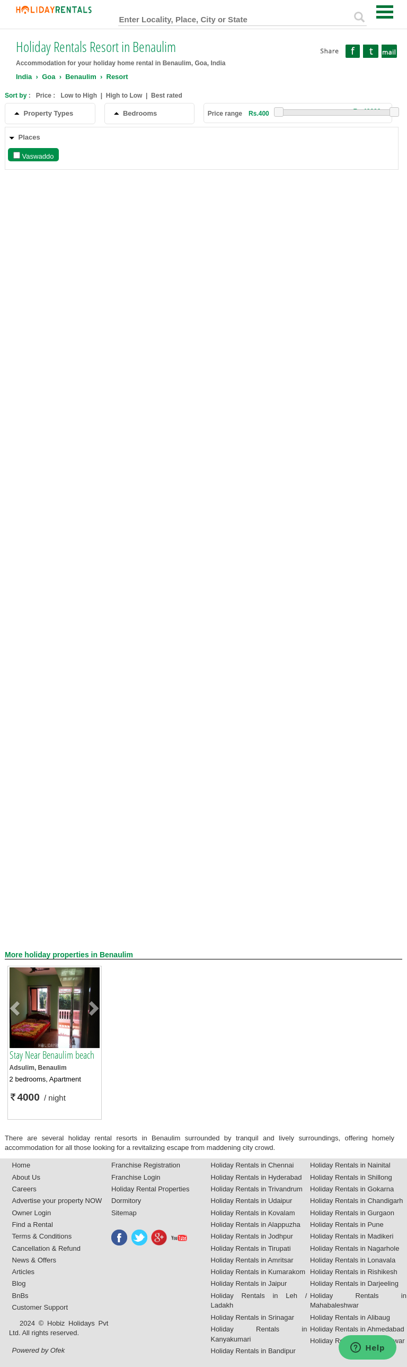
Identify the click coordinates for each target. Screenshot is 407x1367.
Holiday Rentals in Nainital (350, 1165)
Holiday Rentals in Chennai (252, 1165)
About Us (26, 1177)
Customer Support (40, 1307)
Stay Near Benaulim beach (52, 1055)
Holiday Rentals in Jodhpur (252, 1236)
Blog (19, 1283)
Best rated (166, 95)
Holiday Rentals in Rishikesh (353, 1272)
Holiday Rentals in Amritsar (252, 1260)
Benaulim (80, 77)
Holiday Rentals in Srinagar (253, 1317)
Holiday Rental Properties (150, 1189)
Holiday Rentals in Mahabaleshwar (358, 1301)
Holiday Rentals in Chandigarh (356, 1201)
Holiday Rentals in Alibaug (350, 1317)
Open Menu (384, 12)
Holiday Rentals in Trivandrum (257, 1189)
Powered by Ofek (38, 1350)
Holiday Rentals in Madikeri (352, 1236)
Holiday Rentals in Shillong (351, 1177)
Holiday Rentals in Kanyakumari (259, 1334)
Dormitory (126, 1201)
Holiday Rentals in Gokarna (352, 1189)
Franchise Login (136, 1177)
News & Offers (34, 1260)
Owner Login (31, 1213)
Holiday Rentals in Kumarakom (258, 1272)
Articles (23, 1272)
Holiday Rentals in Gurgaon (352, 1213)
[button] (16, 1007)
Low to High (78, 95)
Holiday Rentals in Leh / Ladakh (259, 1301)
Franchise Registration (145, 1165)
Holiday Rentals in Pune (347, 1224)
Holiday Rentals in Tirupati (251, 1248)
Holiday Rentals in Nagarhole (354, 1248)
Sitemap (124, 1213)
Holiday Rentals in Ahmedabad (357, 1329)
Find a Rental (32, 1224)
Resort (117, 77)
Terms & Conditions (42, 1236)
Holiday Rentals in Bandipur (253, 1351)
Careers (24, 1189)
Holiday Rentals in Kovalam (253, 1213)
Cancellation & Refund (46, 1248)
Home (21, 1165)
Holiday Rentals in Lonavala (352, 1260)
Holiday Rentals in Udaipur (252, 1201)
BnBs (20, 1296)
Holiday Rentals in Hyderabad (256, 1177)
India (24, 77)
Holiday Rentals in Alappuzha (255, 1224)
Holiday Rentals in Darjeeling (354, 1283)
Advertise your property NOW (57, 1201)
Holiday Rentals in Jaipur (249, 1283)
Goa (48, 77)
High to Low (124, 95)
